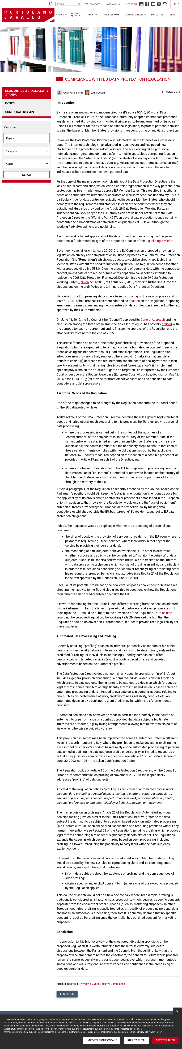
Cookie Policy (137, 1032)
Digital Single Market (159, 241)
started (167, 324)
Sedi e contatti (92, 4)
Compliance (118, 983)
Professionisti (112, 15)
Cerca (26, 174)
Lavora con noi (113, 4)
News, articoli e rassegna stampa (24, 92)
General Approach (153, 319)
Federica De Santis (73, 92)
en (179, 4)
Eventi (10, 103)
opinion (167, 613)
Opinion (83, 282)
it (175, 4)
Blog (173, 15)
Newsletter (156, 15)
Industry (92, 15)
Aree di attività (75, 14)
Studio (60, 15)
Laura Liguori (98, 92)
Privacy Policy (155, 1032)
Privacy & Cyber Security (94, 983)
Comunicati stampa (20, 112)
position (134, 301)
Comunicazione (134, 15)
